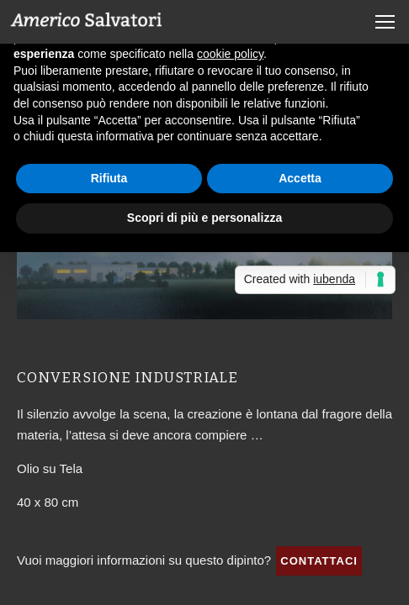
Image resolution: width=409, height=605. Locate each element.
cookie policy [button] (230, 53)
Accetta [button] (300, 178)
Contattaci (319, 561)
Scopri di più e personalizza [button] (204, 217)
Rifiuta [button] (109, 178)
